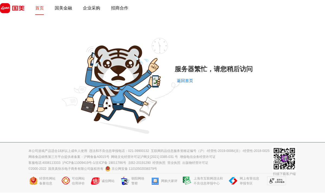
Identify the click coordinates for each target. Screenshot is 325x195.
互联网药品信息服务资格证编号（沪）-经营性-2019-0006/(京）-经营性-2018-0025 (210, 151)
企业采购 (91, 8)
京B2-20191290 (139, 163)
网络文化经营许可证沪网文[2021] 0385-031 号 (144, 157)
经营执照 (158, 163)
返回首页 (185, 81)
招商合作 (119, 8)
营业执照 (173, 163)
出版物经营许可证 (195, 163)
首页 (39, 8)
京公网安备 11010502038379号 (131, 169)
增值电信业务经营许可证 (198, 157)
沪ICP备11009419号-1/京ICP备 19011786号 (94, 163)
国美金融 (63, 8)
